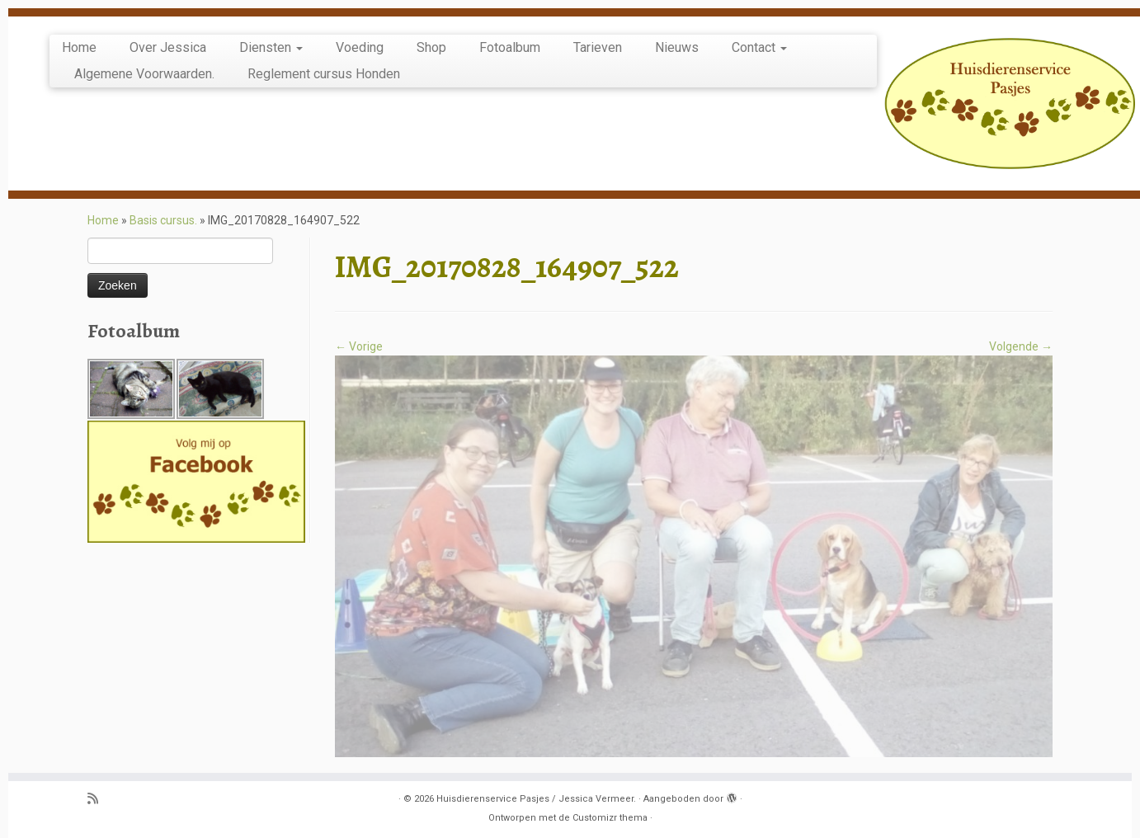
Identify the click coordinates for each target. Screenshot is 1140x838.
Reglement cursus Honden (323, 74)
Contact (759, 47)
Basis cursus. (163, 220)
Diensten (271, 47)
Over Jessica (168, 47)
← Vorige (359, 346)
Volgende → (1021, 346)
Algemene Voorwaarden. (144, 74)
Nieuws (677, 47)
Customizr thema (610, 817)
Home (79, 47)
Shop (431, 47)
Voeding (360, 47)
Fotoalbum (509, 47)
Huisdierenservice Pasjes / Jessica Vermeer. (536, 798)
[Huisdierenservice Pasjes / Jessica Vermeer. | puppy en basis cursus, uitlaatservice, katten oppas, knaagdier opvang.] (1010, 103)
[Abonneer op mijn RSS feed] (98, 799)
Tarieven (597, 47)
